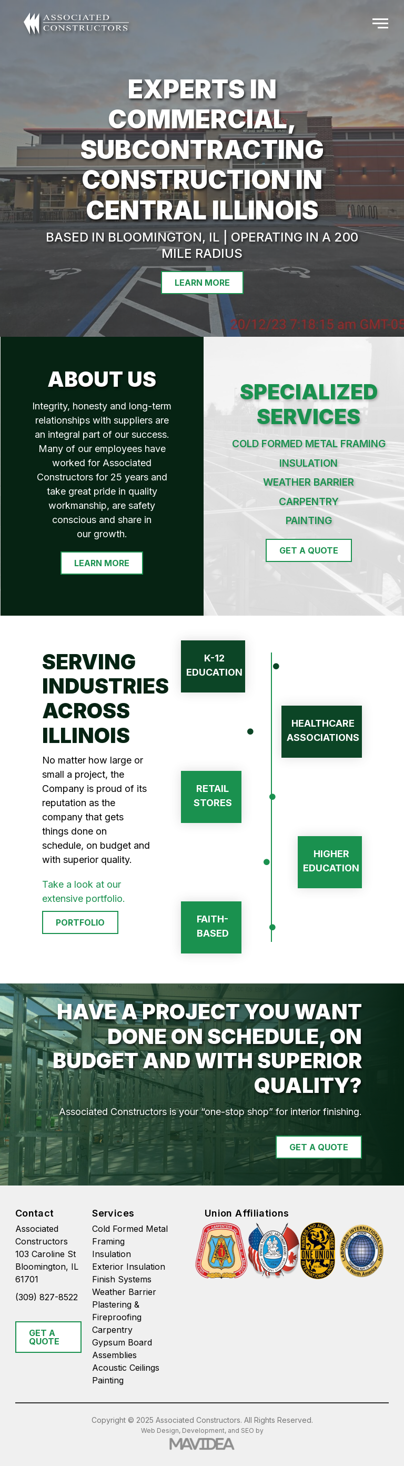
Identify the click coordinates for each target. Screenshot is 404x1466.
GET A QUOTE (44, 1337)
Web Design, (160, 1430)
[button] (380, 23)
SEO (247, 1430)
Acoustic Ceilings (125, 1367)
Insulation (111, 1254)
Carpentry (112, 1329)
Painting (108, 1380)
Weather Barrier (124, 1292)
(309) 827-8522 (46, 1297)
